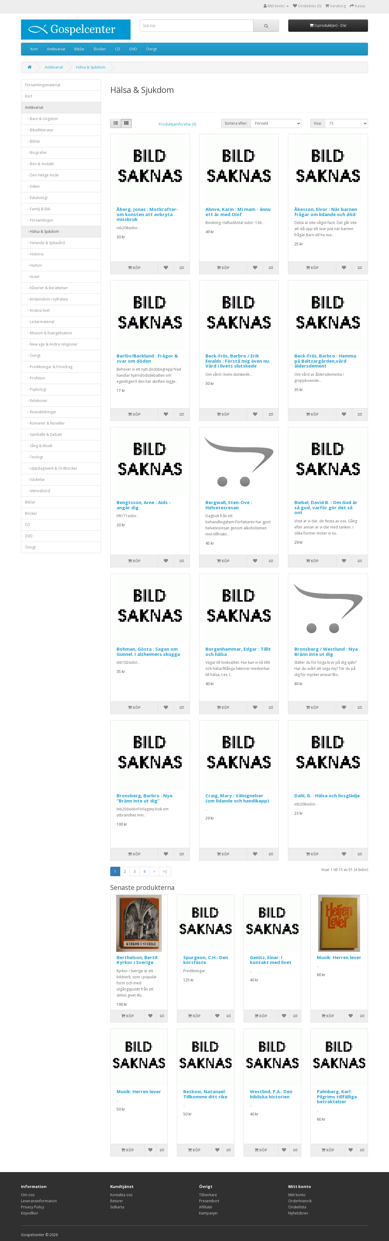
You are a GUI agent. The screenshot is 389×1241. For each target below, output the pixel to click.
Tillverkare (208, 1194)
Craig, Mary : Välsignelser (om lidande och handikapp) (237, 798)
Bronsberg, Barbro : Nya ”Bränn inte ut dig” (144, 798)
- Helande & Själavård (45, 242)
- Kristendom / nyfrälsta (46, 299)
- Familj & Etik (37, 209)
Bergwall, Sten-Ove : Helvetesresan (228, 504)
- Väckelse (35, 479)
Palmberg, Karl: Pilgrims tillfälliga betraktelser (337, 1096)
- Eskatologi (36, 197)
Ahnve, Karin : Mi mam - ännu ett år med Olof (238, 211)
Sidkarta (117, 1207)
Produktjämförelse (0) (177, 124)
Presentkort (209, 1201)
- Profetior (35, 378)
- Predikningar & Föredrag (48, 366)
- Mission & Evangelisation (48, 333)
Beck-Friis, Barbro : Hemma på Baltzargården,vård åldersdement (325, 361)
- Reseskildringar (40, 411)
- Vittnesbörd (37, 490)
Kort (34, 49)
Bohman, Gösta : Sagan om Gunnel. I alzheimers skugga (148, 651)
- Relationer (36, 400)
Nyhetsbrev (298, 1213)
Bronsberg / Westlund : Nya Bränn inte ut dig (326, 651)
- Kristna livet (37, 310)
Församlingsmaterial (42, 84)
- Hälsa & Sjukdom (42, 231)
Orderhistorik (300, 1201)
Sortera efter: (236, 123)
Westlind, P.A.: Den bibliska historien (271, 1094)
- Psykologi (35, 389)
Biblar (79, 49)
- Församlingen (39, 220)
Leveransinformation (39, 1201)
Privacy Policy (32, 1207)
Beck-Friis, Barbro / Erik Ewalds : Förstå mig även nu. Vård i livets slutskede (237, 361)
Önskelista (297, 1207)
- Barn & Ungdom (41, 118)
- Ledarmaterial (39, 321)
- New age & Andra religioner (51, 344)
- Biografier (36, 152)
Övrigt (151, 49)
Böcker (100, 49)
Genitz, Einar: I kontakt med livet (271, 959)
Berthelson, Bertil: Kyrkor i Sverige (137, 959)
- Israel (32, 276)
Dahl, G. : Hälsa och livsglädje (327, 795)
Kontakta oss (121, 1194)
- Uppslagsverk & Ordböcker (51, 468)
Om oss (27, 1194)
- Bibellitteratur (39, 130)
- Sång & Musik (38, 445)
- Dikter (32, 186)
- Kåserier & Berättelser (46, 287)
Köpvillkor (29, 1213)
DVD (133, 49)
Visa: (318, 123)
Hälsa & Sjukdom (90, 67)
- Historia (34, 254)
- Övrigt (32, 355)
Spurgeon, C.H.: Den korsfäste (205, 959)
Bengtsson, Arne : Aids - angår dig (144, 504)
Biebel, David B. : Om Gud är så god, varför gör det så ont (325, 507)
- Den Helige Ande (42, 175)
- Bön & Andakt (39, 163)
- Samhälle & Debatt (43, 434)
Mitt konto (297, 1194)
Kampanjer (208, 1213)
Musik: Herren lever (339, 957)
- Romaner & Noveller (45, 423)
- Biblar (32, 141)
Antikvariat (56, 49)
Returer (116, 1201)
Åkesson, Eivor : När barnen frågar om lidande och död (325, 211)
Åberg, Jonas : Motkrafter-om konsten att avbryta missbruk (147, 214)
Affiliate (205, 1207)
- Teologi (34, 457)
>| (165, 871)
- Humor (33, 265)
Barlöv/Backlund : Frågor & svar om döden (147, 358)
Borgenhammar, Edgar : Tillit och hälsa (238, 651)
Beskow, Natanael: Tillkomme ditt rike (205, 1094)
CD (117, 49)
